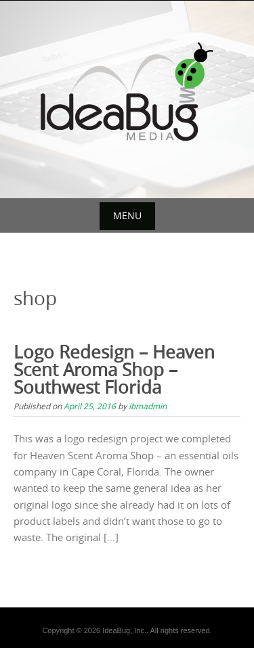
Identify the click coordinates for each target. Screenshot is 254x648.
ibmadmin (148, 405)
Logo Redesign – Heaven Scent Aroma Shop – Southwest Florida (114, 369)
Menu (127, 215)
